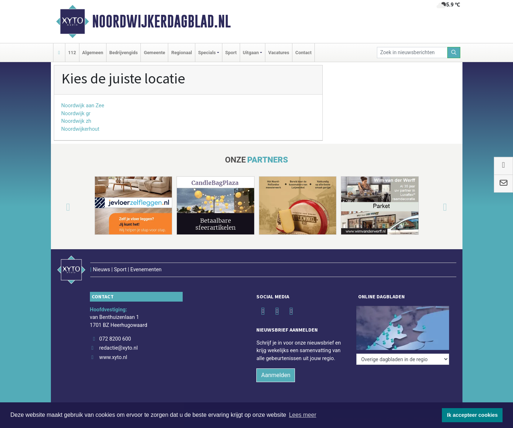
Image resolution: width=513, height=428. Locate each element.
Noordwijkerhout (80, 129)
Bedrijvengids (123, 52)
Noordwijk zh (76, 121)
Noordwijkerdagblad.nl (161, 21)
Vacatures (278, 52)
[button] (59, 207)
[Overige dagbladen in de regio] (402, 359)
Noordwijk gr (76, 114)
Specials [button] (207, 52)
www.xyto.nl (113, 357)
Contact (303, 52)
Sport (231, 52)
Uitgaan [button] (251, 52)
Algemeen (92, 52)
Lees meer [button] (302, 415)
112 (72, 52)
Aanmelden (275, 375)
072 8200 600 (115, 339)
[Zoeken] (453, 52)
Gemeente (154, 52)
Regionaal (181, 52)
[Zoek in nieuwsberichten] (412, 52)
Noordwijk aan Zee (82, 106)
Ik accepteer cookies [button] (472, 415)
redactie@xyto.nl (118, 348)
